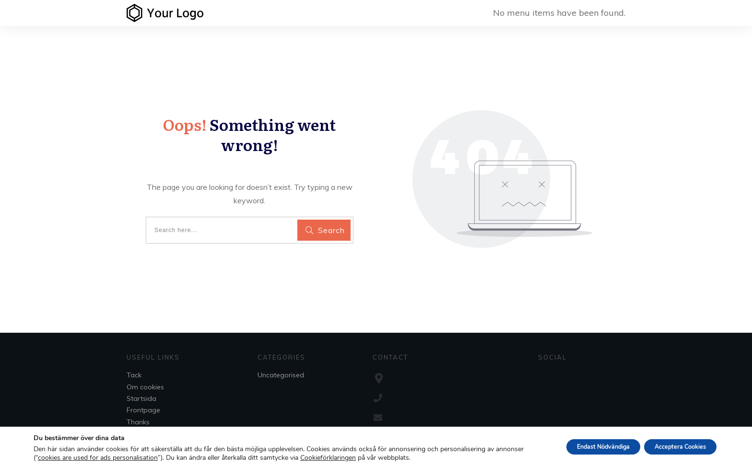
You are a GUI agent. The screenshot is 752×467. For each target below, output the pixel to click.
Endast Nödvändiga (582, 446)
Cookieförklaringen (358, 458)
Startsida (141, 398)
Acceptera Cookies (673, 446)
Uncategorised (281, 375)
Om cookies (145, 387)
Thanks (138, 422)
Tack (134, 375)
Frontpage (143, 410)
